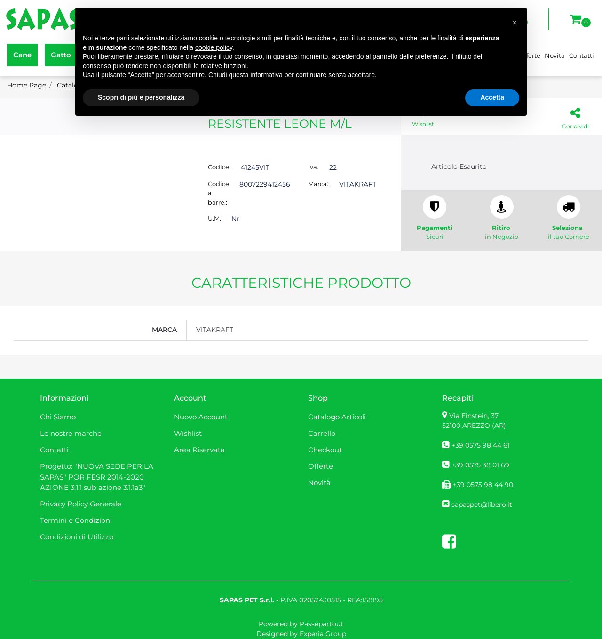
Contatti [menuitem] (581, 55)
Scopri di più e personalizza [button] (141, 97)
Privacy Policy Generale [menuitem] (80, 503)
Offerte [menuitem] (320, 466)
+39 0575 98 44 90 (483, 485)
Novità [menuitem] (555, 55)
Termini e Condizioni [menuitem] (76, 520)
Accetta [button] (492, 97)
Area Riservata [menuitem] (199, 449)
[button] (514, 22)
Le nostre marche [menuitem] (71, 433)
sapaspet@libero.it (482, 504)
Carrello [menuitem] (321, 433)
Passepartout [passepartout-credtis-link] (321, 624)
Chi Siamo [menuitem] (58, 416)
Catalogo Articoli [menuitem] (337, 416)
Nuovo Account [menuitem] (201, 416)
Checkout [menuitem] (325, 449)
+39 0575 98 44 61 (481, 445)
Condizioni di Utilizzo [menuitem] (76, 536)
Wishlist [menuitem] (188, 433)
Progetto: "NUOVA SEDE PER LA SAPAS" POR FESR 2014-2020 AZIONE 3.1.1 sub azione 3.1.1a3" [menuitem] (96, 477)
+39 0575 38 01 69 (480, 465)
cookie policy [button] (213, 47)
